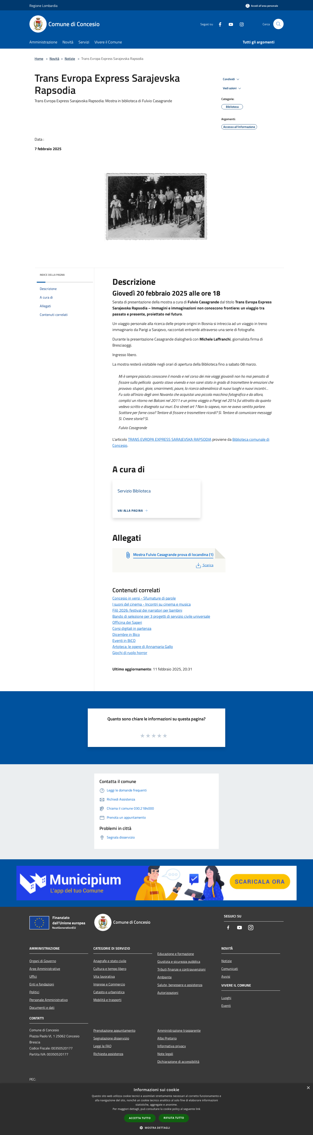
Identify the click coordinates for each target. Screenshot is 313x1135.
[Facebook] (218, 24)
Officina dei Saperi (127, 622)
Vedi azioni (232, 88)
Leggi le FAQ (102, 1046)
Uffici (33, 976)
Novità (54, 58)
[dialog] (156, 1109)
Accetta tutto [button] (140, 1118)
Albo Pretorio (167, 1038)
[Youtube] (229, 24)
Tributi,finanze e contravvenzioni (181, 969)
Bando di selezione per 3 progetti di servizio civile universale (161, 616)
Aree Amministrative (44, 968)
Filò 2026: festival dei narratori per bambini (147, 610)
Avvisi (225, 976)
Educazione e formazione (175, 953)
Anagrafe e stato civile (109, 960)
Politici (34, 992)
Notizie (70, 58)
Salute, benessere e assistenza (179, 984)
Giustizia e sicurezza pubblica (178, 961)
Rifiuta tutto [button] (174, 1118)
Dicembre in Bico (126, 634)
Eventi (226, 1005)
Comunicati (229, 968)
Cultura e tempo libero (109, 968)
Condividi (232, 79)
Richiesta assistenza (108, 1053)
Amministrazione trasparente (179, 1030)
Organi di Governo (42, 960)
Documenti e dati (41, 1007)
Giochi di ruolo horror (129, 653)
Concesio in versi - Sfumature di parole (144, 598)
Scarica (204, 565)
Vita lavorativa (104, 976)
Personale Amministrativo (48, 999)
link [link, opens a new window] (198, 1109)
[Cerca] (278, 24)
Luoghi (226, 997)
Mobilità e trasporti (107, 999)
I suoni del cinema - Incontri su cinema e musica (151, 604)
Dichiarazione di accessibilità (178, 1061)
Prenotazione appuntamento (114, 1030)
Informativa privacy (171, 1046)
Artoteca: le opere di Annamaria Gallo (142, 646)
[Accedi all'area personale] (262, 6)
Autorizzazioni (167, 992)
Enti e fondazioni (41, 984)
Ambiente (164, 977)
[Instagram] (240, 24)
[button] (156, 1127)
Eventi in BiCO (124, 640)
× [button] (308, 1088)
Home (39, 58)
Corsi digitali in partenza (131, 628)
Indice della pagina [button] (52, 275)
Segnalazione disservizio (111, 1038)
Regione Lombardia (43, 5)
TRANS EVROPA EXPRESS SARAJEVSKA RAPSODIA (169, 439)
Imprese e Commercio (109, 984)
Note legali (165, 1053)
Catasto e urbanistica (109, 992)
